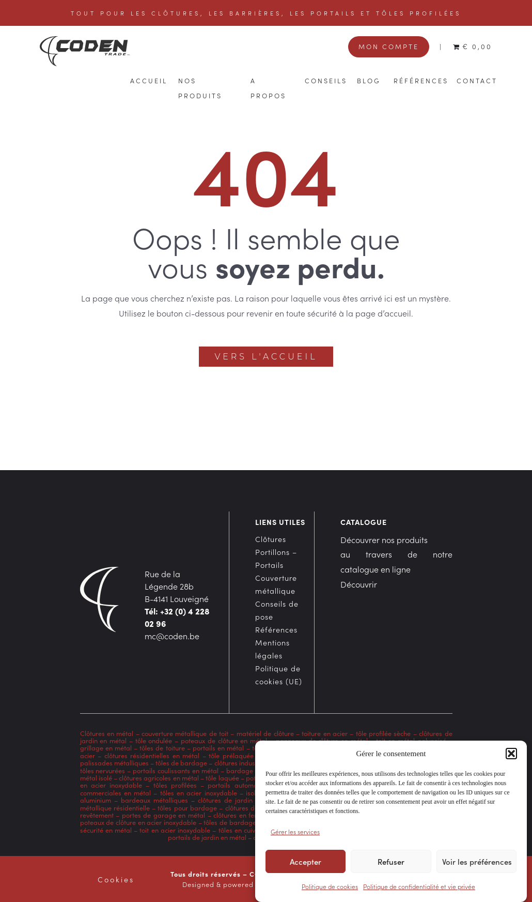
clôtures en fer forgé (244, 814)
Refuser (391, 864)
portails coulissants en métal (175, 770)
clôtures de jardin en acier (239, 799)
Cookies (116, 879)
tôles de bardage (181, 762)
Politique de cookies (330, 888)
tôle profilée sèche (383, 733)
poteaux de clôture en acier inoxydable (138, 821)
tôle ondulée (154, 740)
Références (421, 80)
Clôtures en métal (108, 733)
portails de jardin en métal (207, 836)
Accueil (148, 80)
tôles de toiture (161, 747)
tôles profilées (175, 784)
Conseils (326, 80)
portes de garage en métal (162, 814)
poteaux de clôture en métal (224, 740)
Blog (369, 80)
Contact (477, 80)
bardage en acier (252, 770)
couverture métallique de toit (185, 733)
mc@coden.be (172, 635)
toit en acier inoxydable (174, 829)
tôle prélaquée (231, 755)
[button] (511, 756)
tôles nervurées (103, 770)
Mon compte (388, 46)
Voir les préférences (477, 864)
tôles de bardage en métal (244, 821)
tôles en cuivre (239, 829)
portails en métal (218, 747)
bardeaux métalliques (154, 799)
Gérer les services (295, 834)
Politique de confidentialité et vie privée (419, 888)
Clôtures (270, 539)
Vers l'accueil (265, 357)
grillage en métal (106, 747)
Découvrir (358, 584)
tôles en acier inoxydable (198, 792)
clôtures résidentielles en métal (152, 755)
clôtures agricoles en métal (158, 777)
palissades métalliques (114, 762)
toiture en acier (325, 733)
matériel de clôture (265, 733)
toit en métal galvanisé (411, 740)
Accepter (305, 864)
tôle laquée (222, 777)
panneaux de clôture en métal (322, 740)
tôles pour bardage (187, 807)
